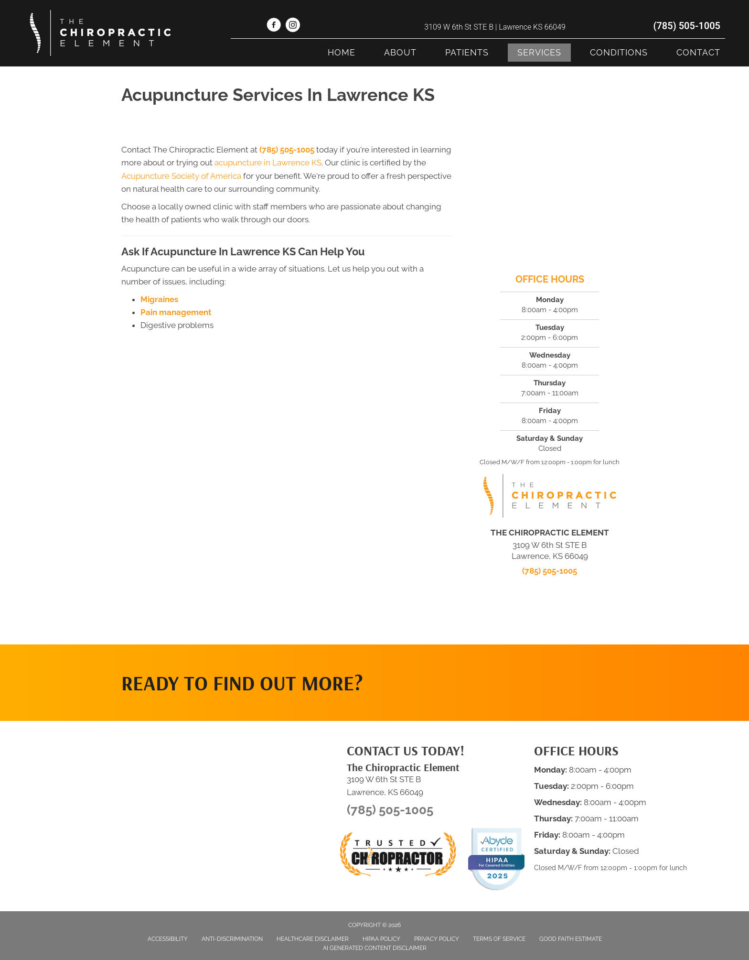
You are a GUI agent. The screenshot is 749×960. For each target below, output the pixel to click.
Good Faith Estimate (570, 939)
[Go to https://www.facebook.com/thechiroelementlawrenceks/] (274, 26)
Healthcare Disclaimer (313, 939)
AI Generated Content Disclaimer (375, 948)
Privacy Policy (436, 939)
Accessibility (168, 939)
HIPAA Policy (381, 939)
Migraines (159, 299)
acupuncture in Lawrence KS (267, 162)
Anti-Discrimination (232, 939)
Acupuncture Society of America (181, 176)
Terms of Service (499, 939)
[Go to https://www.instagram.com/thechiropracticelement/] (293, 26)
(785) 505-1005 (686, 26)
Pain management (176, 312)
